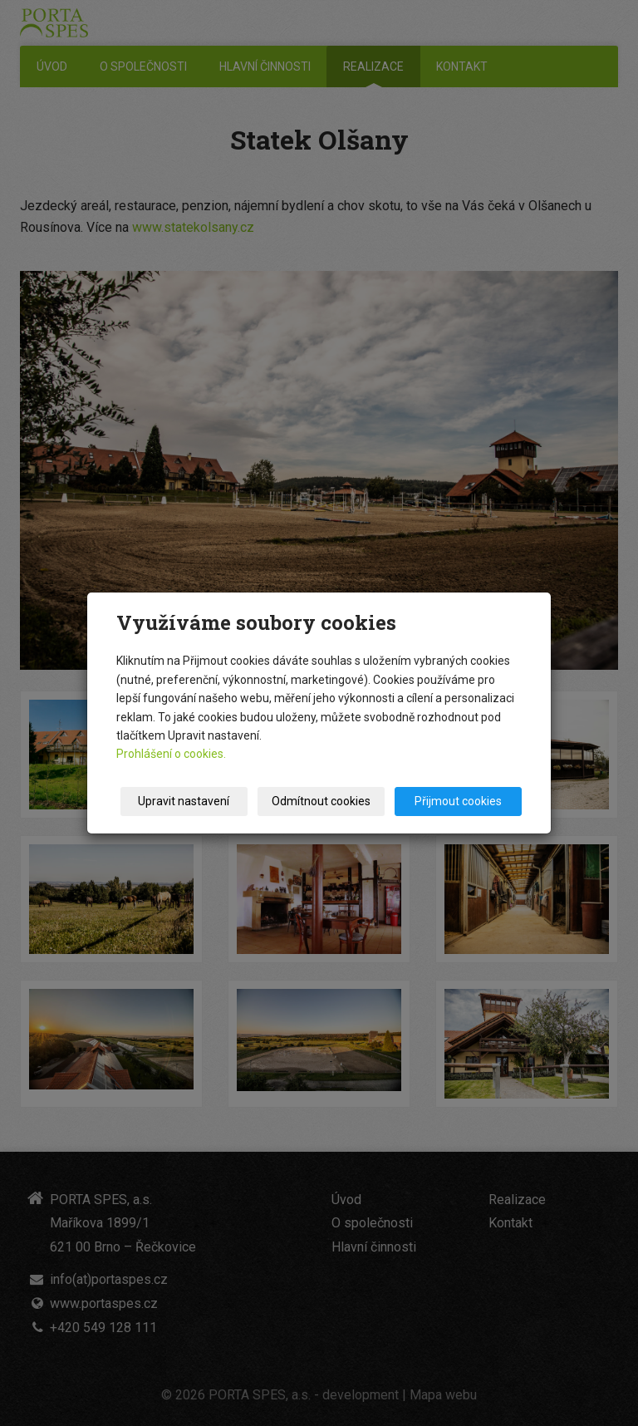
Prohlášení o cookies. (171, 753)
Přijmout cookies (458, 801)
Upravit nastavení (183, 801)
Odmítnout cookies (321, 801)
